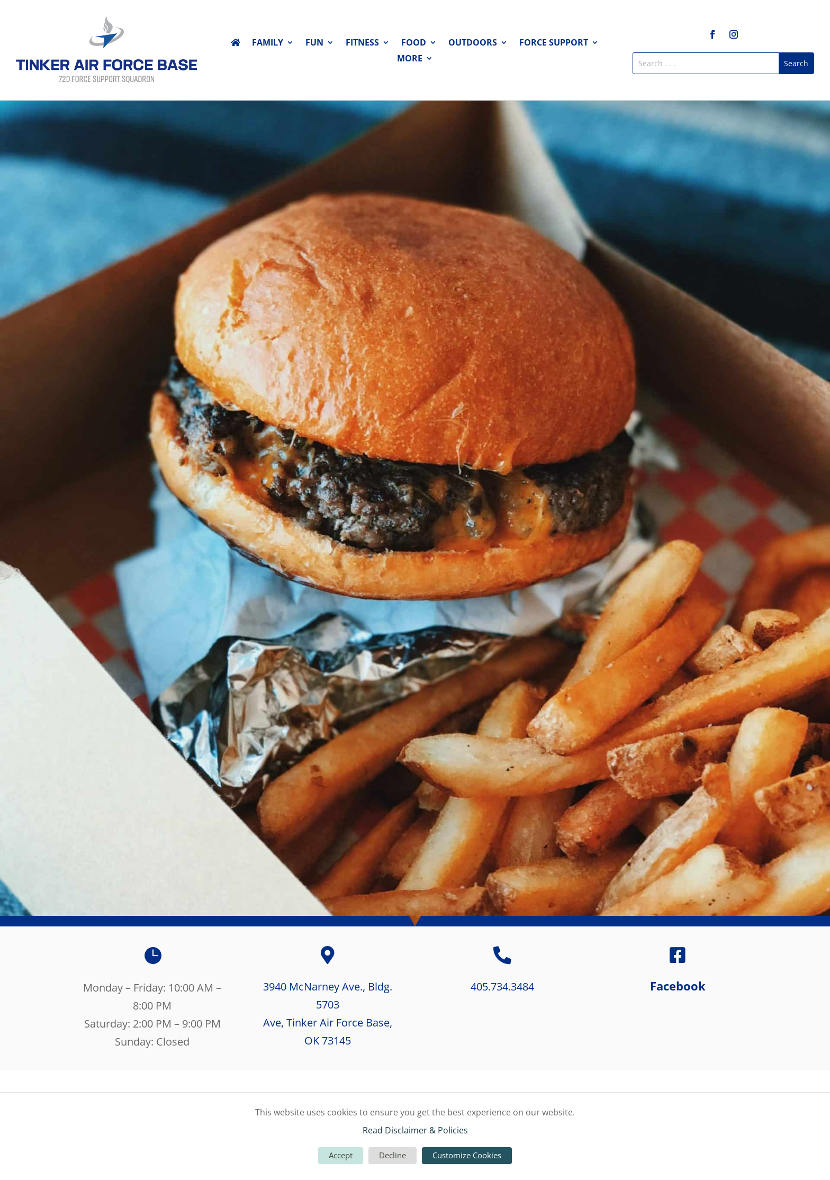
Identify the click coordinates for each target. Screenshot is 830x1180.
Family (267, 43)
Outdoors (472, 43)
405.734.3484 (502, 986)
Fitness (362, 43)
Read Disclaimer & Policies (415, 1130)
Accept (341, 1155)
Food (413, 43)
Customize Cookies (466, 1155)
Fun (314, 43)
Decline (392, 1155)
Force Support (553, 43)
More (409, 59)
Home (235, 44)
